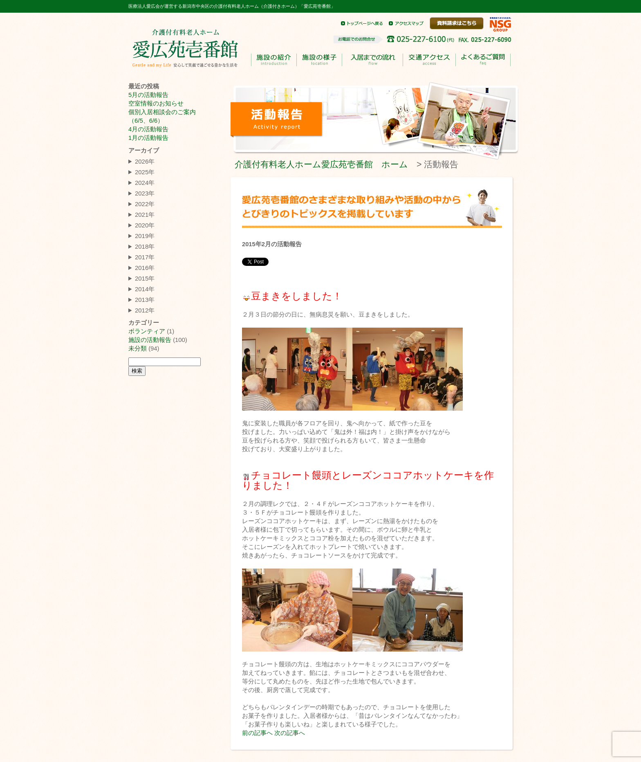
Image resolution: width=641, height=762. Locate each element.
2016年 (145, 267)
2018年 (145, 246)
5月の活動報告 (148, 95)
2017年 (145, 257)
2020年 (145, 225)
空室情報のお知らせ (156, 103)
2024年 (145, 182)
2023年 (145, 193)
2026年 (145, 161)
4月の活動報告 (148, 129)
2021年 (145, 214)
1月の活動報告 (148, 138)
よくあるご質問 (482, 60)
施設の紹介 (273, 60)
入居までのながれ (372, 60)
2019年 (145, 235)
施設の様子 (319, 60)
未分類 (137, 348)
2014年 (145, 288)
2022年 (145, 203)
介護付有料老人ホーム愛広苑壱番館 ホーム (321, 164)
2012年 (145, 310)
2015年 (145, 278)
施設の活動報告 (149, 340)
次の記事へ (289, 733)
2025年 (145, 172)
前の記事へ (257, 733)
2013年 (145, 299)
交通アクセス (429, 60)
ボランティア (146, 331)
